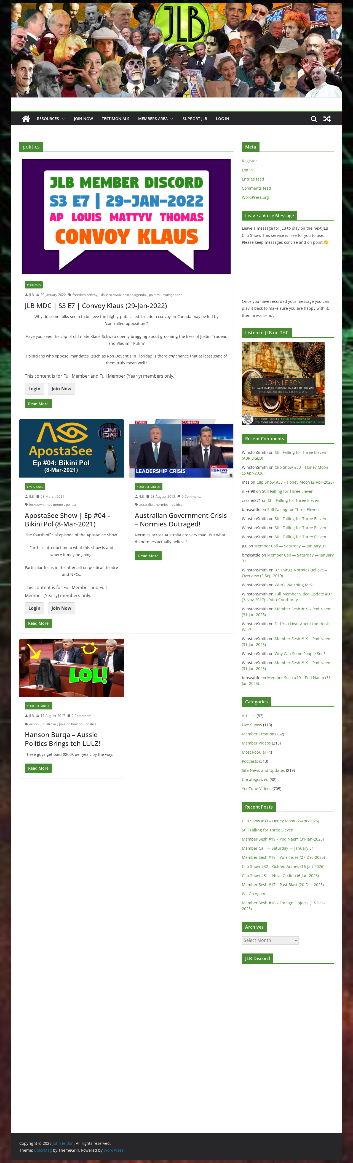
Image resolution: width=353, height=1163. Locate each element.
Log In (222, 118)
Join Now (61, 389)
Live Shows (35, 487)
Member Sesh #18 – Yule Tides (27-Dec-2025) (283, 857)
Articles (249, 715)
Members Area (153, 118)
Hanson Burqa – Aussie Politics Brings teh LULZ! (62, 739)
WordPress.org (255, 197)
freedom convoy (85, 294)
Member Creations (259, 734)
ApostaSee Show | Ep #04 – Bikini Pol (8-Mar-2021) (68, 519)
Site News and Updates (263, 770)
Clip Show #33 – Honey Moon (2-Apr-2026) (295, 482)
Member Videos (256, 743)
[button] (62, 119)
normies (162, 504)
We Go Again (253, 893)
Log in (247, 170)
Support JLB (195, 118)
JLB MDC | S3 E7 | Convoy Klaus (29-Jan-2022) (96, 305)
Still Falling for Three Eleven (288, 491)
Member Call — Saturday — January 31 (290, 546)
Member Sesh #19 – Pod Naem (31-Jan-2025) (283, 839)
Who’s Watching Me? (293, 584)
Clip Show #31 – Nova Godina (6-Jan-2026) (280, 875)
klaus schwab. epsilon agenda (123, 294)
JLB (31, 294)
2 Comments (79, 715)
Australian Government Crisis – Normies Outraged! (181, 519)
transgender (172, 294)
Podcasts (34, 285)
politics (154, 294)
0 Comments (189, 496)
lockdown (36, 504)
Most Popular (254, 752)
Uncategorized (255, 779)
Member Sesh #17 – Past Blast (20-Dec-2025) (283, 884)
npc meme (55, 504)
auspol (34, 724)
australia (146, 504)
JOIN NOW (83, 118)
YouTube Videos (148, 487)
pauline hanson (70, 724)
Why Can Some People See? (300, 653)
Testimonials (115, 118)
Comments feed (256, 188)
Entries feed (253, 179)
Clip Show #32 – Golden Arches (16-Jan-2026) (283, 866)
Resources (48, 118)
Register (249, 160)
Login (34, 389)
